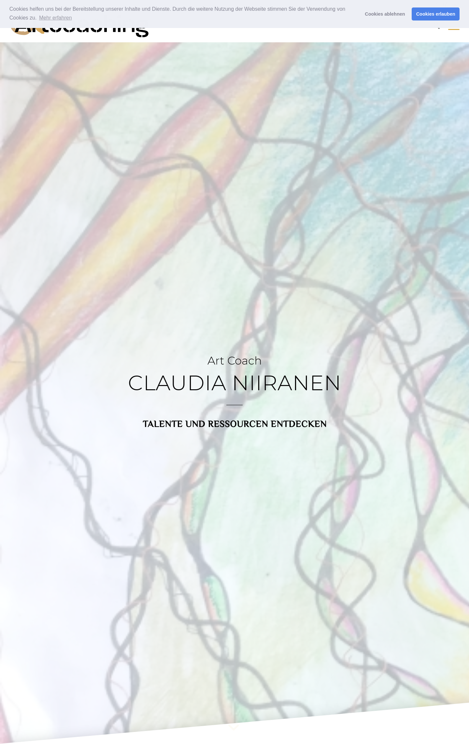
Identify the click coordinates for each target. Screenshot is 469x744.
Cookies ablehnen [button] (385, 14)
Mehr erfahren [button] (55, 18)
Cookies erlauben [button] (435, 14)
